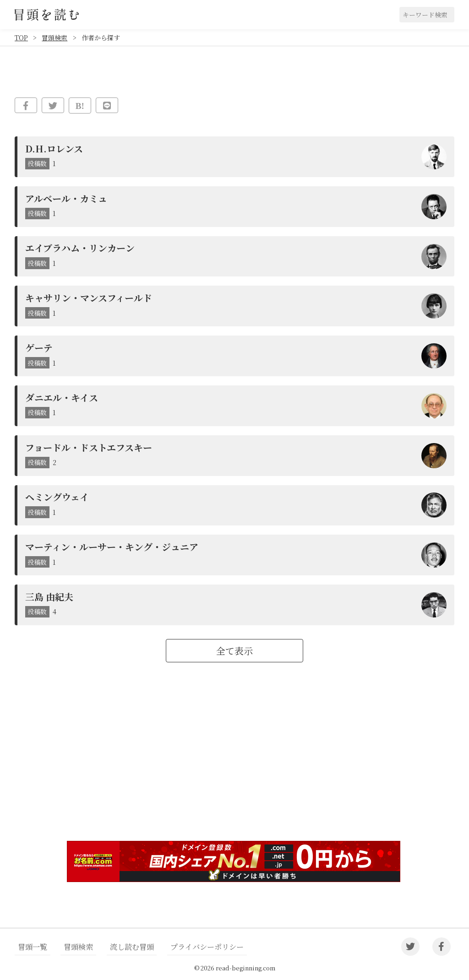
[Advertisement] (234, 763)
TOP (21, 37)
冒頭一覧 (30, 947)
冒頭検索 (54, 37)
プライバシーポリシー (186, 947)
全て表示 (234, 650)
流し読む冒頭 (117, 947)
